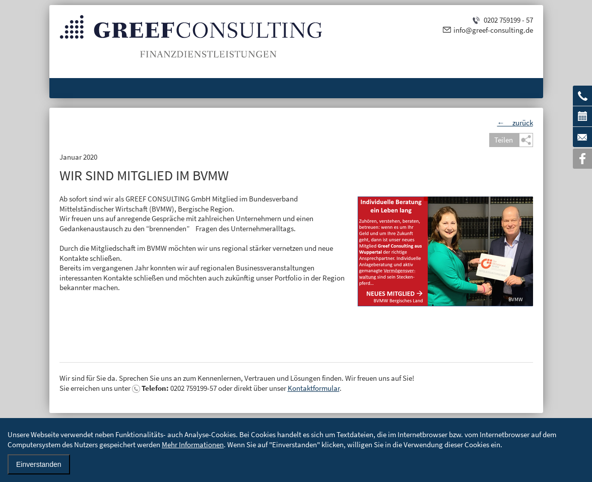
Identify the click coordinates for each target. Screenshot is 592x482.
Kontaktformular (314, 388)
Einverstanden (38, 464)
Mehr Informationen (193, 444)
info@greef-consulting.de (493, 30)
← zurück (515, 122)
